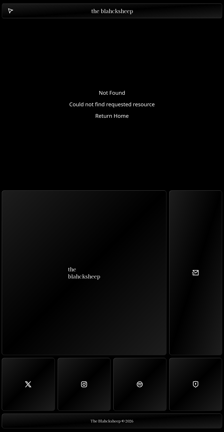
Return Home (112, 115)
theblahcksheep (84, 272)
